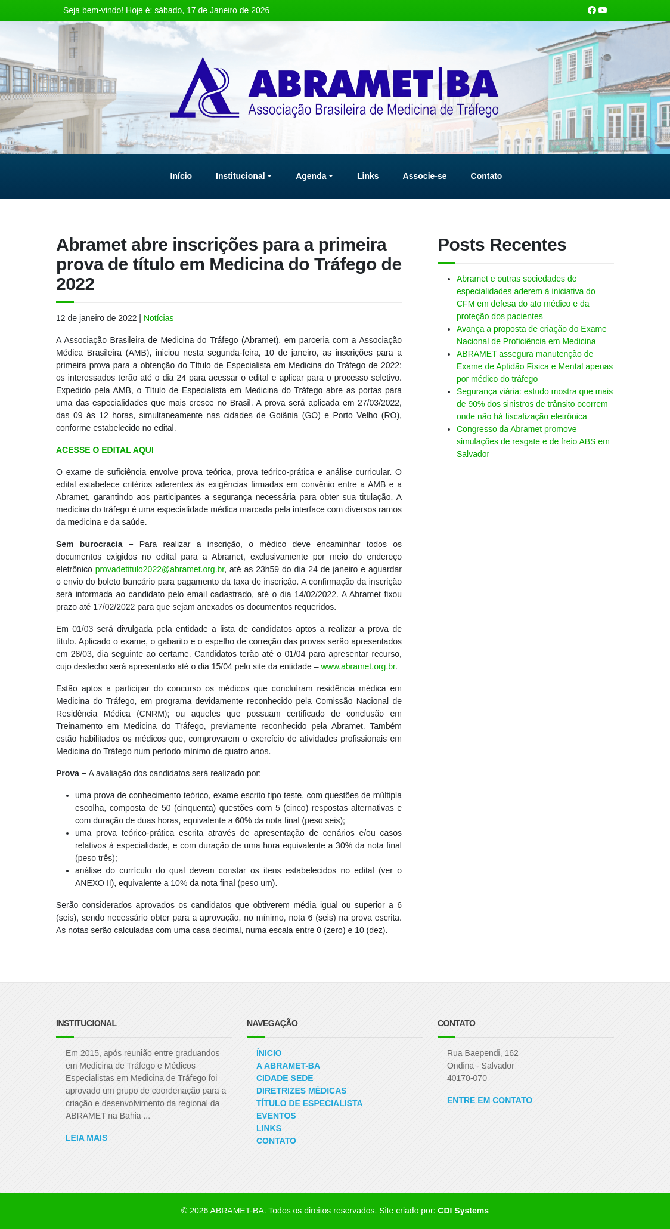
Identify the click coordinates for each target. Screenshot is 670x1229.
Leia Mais (86, 1137)
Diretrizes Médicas (301, 1090)
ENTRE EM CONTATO (489, 1100)
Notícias (159, 318)
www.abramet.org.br (358, 666)
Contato (276, 1140)
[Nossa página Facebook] (592, 10)
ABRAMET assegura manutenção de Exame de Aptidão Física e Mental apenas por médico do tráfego (535, 366)
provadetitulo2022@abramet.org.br (160, 569)
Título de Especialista (309, 1103)
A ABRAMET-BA (288, 1065)
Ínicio (269, 1053)
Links (268, 1128)
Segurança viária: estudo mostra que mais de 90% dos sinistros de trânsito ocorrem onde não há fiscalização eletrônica (535, 404)
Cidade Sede (285, 1078)
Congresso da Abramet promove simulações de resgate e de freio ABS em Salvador (533, 441)
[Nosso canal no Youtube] (602, 10)
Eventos (276, 1115)
